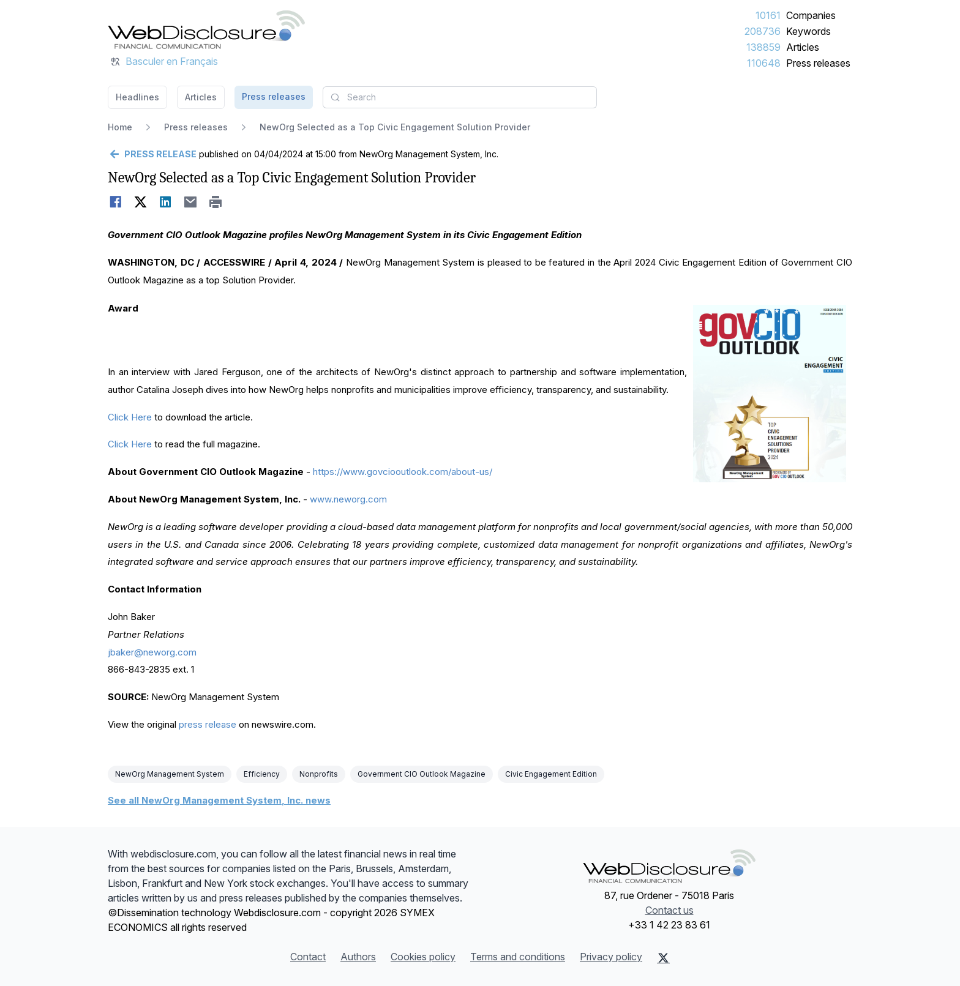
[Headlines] (206, 29)
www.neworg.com (348, 499)
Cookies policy (423, 957)
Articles (802, 47)
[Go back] (152, 154)
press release (207, 724)
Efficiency (262, 774)
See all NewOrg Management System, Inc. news (219, 800)
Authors (358, 957)
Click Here (130, 417)
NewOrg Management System (169, 774)
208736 (762, 31)
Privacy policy (611, 957)
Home (120, 127)
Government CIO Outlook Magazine (422, 774)
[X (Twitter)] (663, 957)
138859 (763, 47)
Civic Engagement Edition (551, 774)
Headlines (137, 97)
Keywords (808, 31)
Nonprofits (318, 774)
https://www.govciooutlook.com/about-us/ (402, 471)
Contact (308, 957)
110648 (764, 63)
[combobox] (460, 97)
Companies (811, 15)
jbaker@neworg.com (152, 652)
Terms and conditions (517, 957)
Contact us (669, 910)
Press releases (818, 63)
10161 (768, 15)
